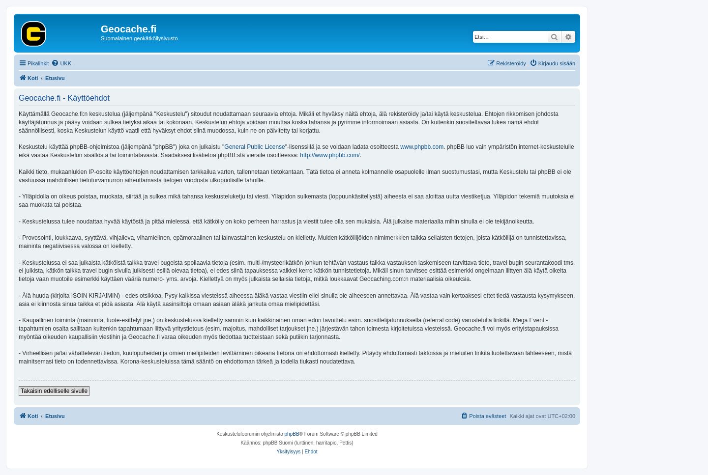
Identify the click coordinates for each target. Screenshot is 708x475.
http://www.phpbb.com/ (329, 155)
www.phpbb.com (421, 146)
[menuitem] (61, 63)
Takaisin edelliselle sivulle (54, 391)
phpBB (292, 434)
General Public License (254, 146)
